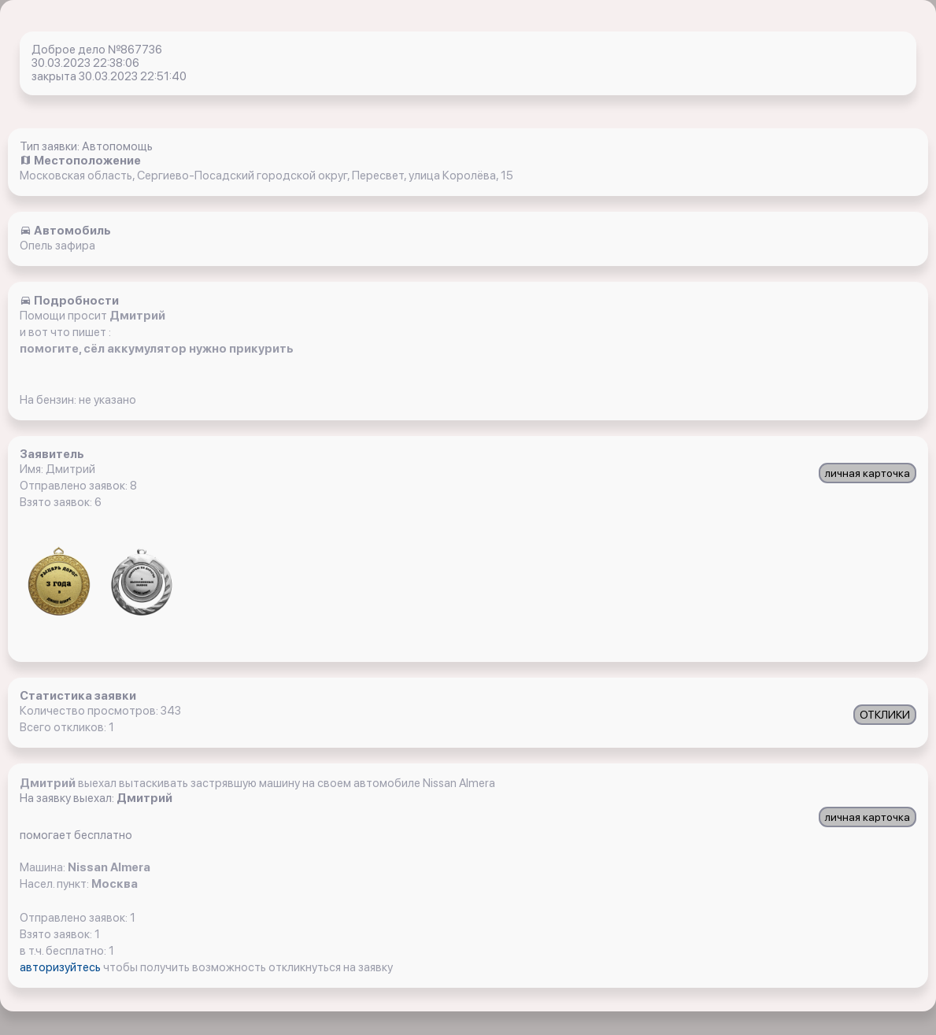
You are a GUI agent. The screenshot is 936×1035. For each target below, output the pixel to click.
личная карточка (867, 473)
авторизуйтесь (61, 967)
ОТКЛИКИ (885, 714)
